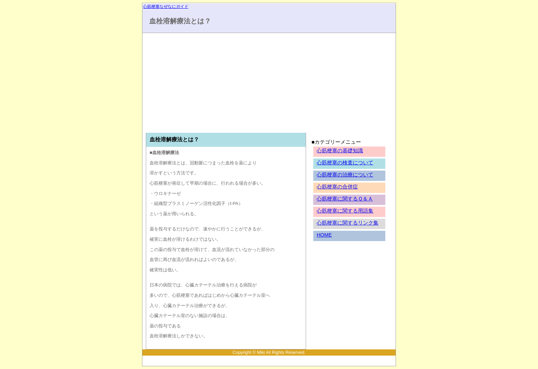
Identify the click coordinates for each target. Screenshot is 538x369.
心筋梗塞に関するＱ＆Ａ (345, 199)
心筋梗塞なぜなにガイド (165, 6)
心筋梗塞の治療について (345, 174)
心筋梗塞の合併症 (337, 186)
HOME (324, 235)
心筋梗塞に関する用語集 (345, 211)
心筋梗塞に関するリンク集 (347, 223)
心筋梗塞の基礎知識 (340, 150)
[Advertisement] (207, 84)
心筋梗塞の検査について (345, 162)
